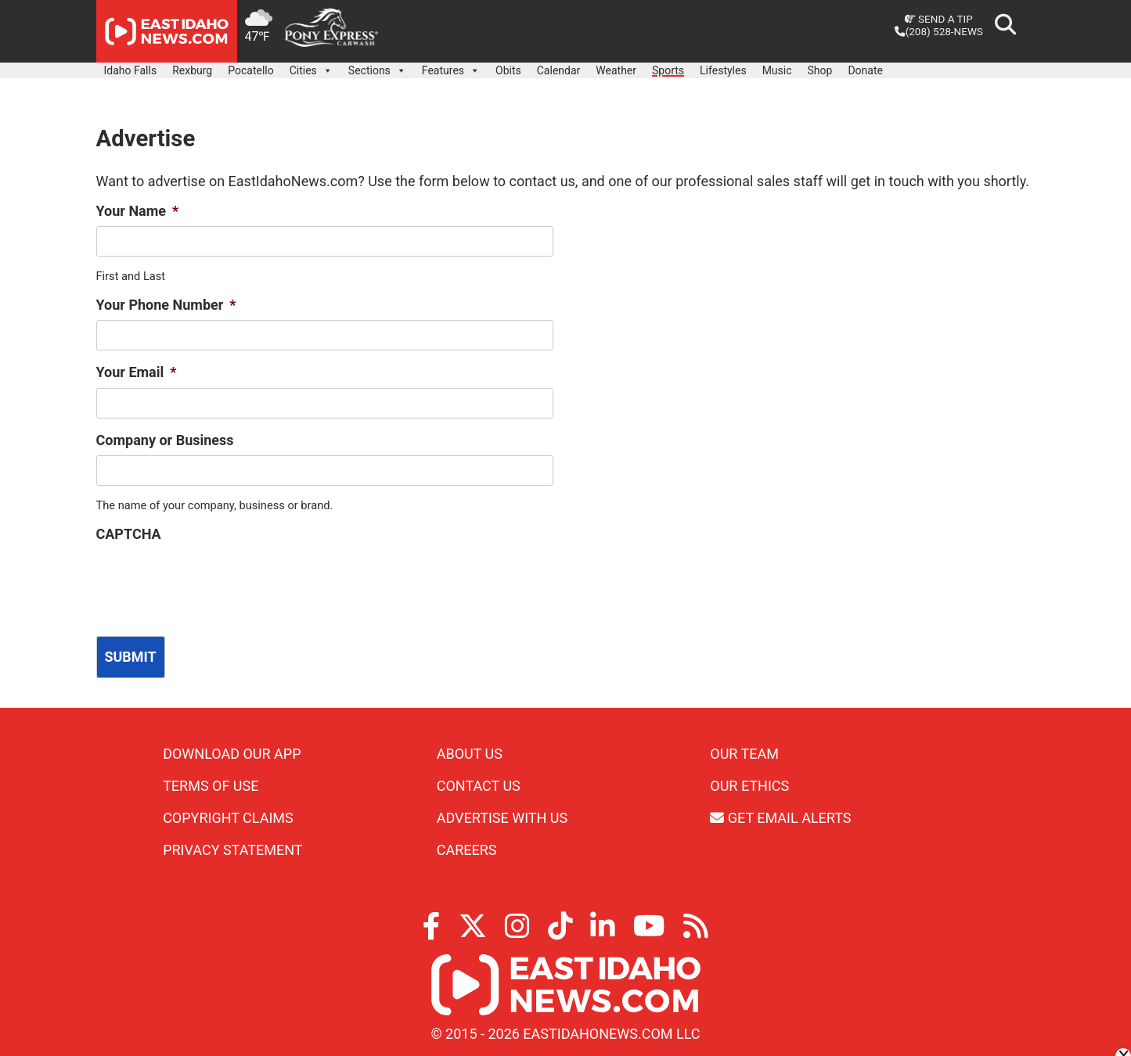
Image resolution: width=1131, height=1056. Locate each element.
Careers (467, 848)
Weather (616, 70)
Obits (508, 70)
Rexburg (192, 70)
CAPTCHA (128, 534)
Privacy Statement (232, 848)
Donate (865, 70)
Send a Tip (939, 19)
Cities (311, 66)
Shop (820, 70)
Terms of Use (210, 784)
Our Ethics (749, 784)
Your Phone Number (166, 304)
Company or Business (165, 440)
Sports (668, 70)
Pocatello (250, 70)
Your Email (136, 372)
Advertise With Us (502, 816)
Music (777, 70)
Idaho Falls (130, 70)
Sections (377, 66)
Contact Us (478, 784)
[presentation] (215, 580)
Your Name (137, 211)
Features (451, 66)
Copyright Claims (228, 816)
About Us (469, 752)
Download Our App (232, 752)
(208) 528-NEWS (939, 31)
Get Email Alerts (780, 816)
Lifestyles (723, 70)
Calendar (559, 70)
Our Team (744, 752)
